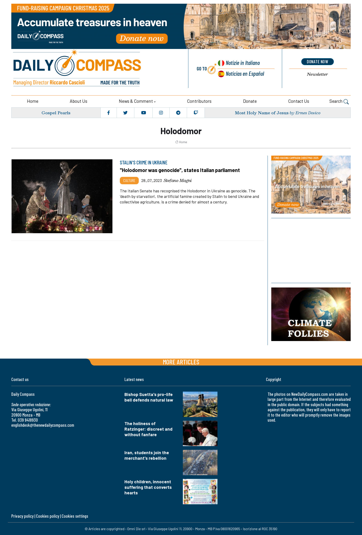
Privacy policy (22, 515)
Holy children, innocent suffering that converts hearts (148, 487)
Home (32, 101)
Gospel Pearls (56, 112)
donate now (318, 61)
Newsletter (317, 74)
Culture (129, 180)
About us (78, 101)
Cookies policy (47, 515)
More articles (181, 362)
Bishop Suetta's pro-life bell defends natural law (148, 397)
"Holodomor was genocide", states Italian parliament (180, 170)
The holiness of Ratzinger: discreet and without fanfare (148, 428)
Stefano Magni (178, 180)
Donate (250, 101)
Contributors (199, 101)
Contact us (298, 101)
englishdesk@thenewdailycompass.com (42, 425)
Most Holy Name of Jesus (262, 112)
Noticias (245, 73)
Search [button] (339, 101)
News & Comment (136, 101)
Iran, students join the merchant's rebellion (146, 455)
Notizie (242, 62)
